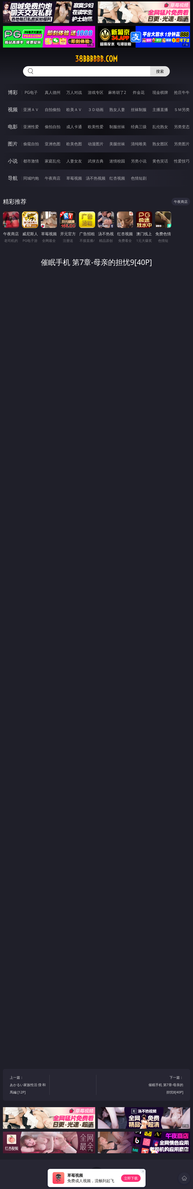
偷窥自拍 (31, 144)
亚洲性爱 (31, 126)
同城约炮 (31, 178)
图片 (13, 143)
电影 (13, 126)
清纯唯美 (139, 144)
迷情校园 (117, 161)
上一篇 (29, 1085)
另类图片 (182, 144)
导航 (13, 178)
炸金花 (139, 92)
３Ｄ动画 (95, 109)
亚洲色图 (52, 144)
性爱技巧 (182, 161)
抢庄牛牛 (182, 92)
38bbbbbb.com (96, 59)
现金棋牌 (160, 92)
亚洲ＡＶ (31, 109)
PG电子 (30, 92)
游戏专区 (95, 92)
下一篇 (164, 1085)
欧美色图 (74, 144)
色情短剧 (139, 178)
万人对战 (74, 92)
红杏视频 (117, 178)
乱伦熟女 (160, 126)
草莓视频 (74, 178)
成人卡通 (74, 126)
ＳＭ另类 (182, 109)
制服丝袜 (117, 126)
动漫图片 (95, 144)
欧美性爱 (95, 126)
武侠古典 (95, 161)
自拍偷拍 (52, 109)
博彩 (13, 92)
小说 (13, 161)
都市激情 (31, 161)
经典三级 (139, 126)
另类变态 (182, 126)
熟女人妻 (117, 109)
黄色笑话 (160, 161)
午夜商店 (52, 178)
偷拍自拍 (52, 126)
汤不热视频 (95, 178)
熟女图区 (160, 144)
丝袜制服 (139, 109)
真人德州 (52, 92)
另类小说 (139, 161)
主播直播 (160, 109)
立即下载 (131, 1178)
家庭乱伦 (52, 161)
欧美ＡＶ (74, 109)
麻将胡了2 (117, 92)
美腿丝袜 (117, 144)
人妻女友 (74, 161)
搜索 (160, 71)
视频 (13, 109)
